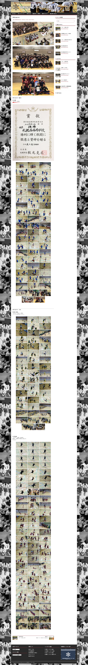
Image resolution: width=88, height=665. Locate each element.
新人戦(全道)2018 (64, 45)
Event (27, 19)
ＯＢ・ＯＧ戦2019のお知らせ (66, 39)
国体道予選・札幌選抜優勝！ (66, 86)
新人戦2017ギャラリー (65, 73)
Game (30, 19)
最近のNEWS (59, 24)
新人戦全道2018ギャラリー (66, 52)
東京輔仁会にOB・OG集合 (66, 33)
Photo (32, 19)
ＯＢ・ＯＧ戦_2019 (64, 27)
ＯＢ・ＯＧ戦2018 (64, 61)
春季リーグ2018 (64, 67)
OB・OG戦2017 (64, 80)
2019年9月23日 (17, 19)
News (24, 19)
